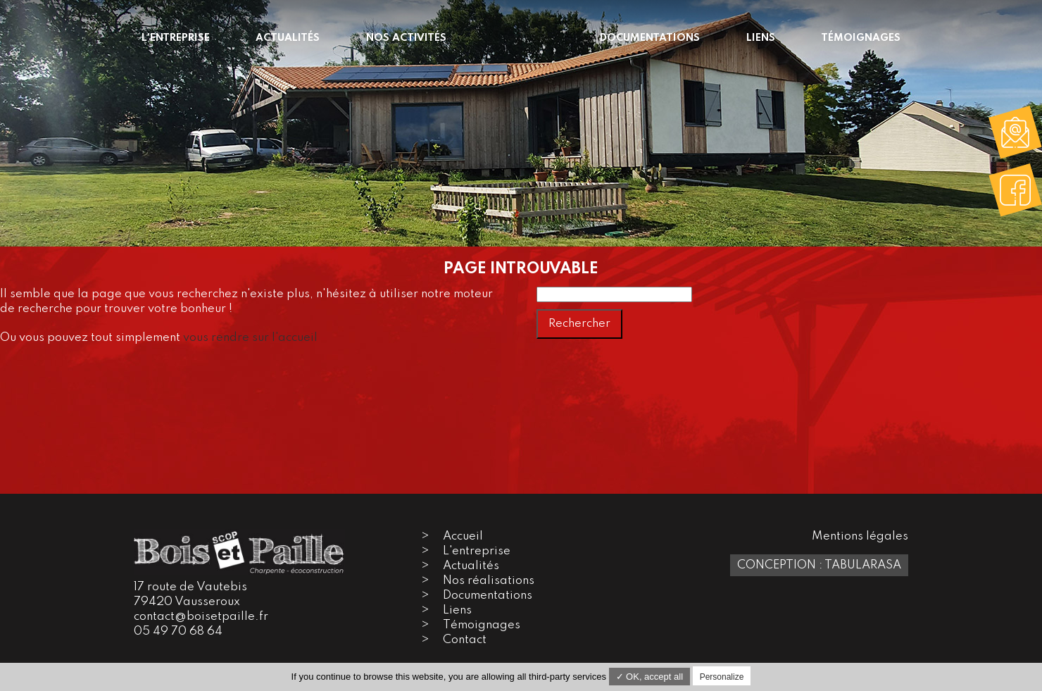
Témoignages (481, 625)
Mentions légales (860, 536)
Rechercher (579, 324)
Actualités (471, 566)
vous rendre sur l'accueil (250, 338)
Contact (465, 640)
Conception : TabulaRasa (819, 565)
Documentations (487, 596)
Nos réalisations (488, 581)
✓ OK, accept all (650, 676)
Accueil (463, 536)
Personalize (722, 677)
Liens (457, 610)
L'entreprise (476, 551)
